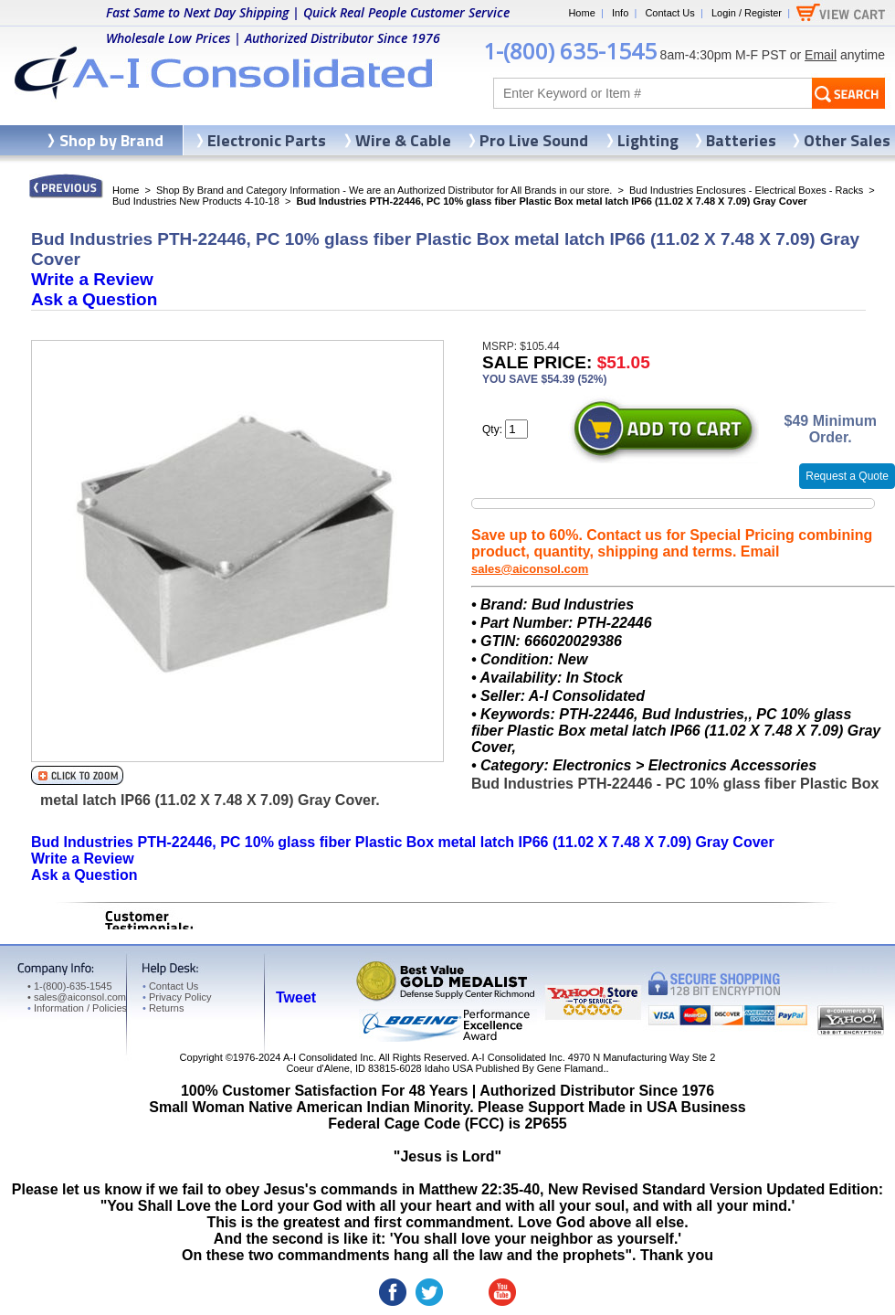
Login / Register (746, 12)
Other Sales (847, 140)
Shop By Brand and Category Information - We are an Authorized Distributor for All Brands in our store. (384, 190)
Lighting (648, 140)
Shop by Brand (111, 140)
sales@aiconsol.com (529, 569)
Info (620, 12)
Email (821, 55)
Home (581, 12)
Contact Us (669, 12)
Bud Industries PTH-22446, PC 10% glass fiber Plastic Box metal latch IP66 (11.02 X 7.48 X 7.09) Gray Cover (402, 842)
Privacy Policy (176, 997)
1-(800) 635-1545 (570, 51)
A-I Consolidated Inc (328, 1057)
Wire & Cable (403, 140)
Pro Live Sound (533, 140)
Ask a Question (94, 299)
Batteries (741, 140)
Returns (163, 1007)
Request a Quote (847, 476)
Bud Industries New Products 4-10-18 (195, 201)
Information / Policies (77, 1007)
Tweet (296, 997)
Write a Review (92, 279)
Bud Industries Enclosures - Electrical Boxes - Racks (746, 190)
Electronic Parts (266, 140)
